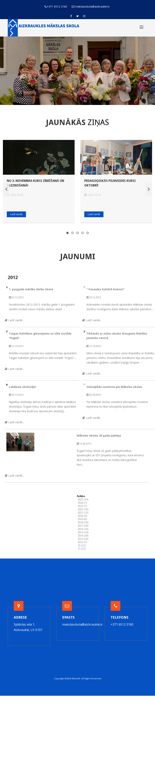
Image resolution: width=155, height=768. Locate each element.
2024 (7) (82, 502)
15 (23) (82, 548)
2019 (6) (82, 519)
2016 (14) (83, 529)
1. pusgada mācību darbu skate (31, 289)
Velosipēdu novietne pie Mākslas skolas (114, 387)
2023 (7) (82, 506)
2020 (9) (82, 515)
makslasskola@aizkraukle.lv (82, 624)
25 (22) (82, 545)
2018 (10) (83, 522)
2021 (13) (83, 512)
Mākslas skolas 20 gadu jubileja (99, 435)
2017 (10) (83, 525)
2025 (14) (83, 499)
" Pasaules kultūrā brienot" (105, 289)
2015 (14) (83, 532)
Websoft (76, 678)
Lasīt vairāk (16, 214)
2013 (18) (83, 538)
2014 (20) (83, 535)
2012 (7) (82, 542)
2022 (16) (83, 509)
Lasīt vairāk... (14, 320)
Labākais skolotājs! (22, 387)
